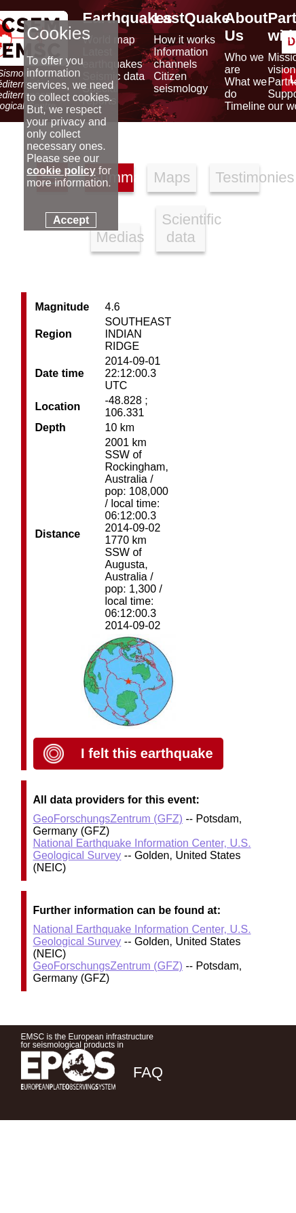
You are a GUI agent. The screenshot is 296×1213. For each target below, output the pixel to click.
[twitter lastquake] (181, 1167)
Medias (118, 236)
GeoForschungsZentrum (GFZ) (108, 818)
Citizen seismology (180, 82)
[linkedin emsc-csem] (218, 1167)
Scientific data (183, 228)
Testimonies (237, 177)
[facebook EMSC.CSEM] (145, 1167)
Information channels (180, 58)
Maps (171, 177)
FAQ (148, 1072)
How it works (184, 39)
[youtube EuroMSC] (256, 1167)
